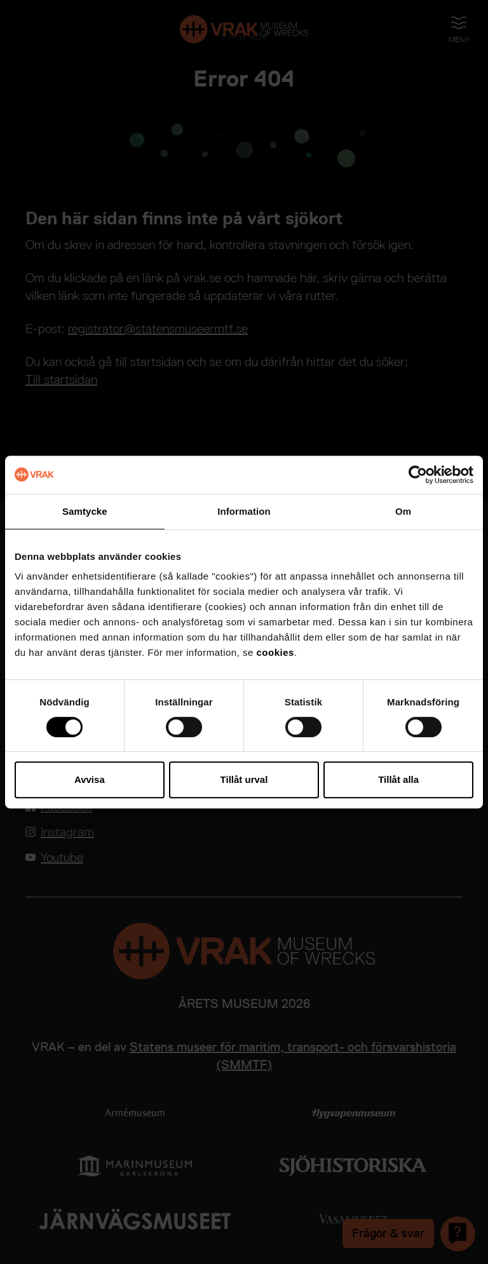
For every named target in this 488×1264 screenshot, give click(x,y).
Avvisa (89, 779)
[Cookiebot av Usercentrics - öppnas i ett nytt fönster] (417, 474)
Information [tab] (244, 511)
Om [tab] (403, 511)
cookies (275, 652)
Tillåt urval (244, 779)
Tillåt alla (398, 779)
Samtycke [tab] (84, 511)
